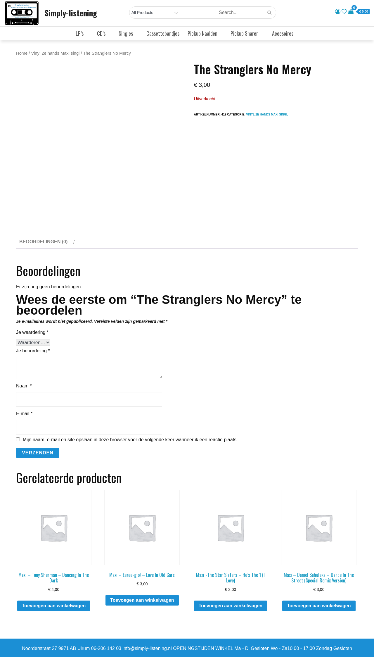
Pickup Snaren (247, 33)
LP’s (82, 33)
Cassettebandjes (162, 33)
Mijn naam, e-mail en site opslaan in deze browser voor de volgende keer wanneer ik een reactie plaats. (130, 439)
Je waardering (32, 332)
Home (21, 53)
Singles (128, 33)
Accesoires (285, 33)
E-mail (24, 413)
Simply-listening (71, 13)
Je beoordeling (33, 350)
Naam (24, 385)
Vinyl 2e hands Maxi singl (55, 53)
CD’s (103, 33)
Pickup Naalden (205, 33)
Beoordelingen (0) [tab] (43, 241)
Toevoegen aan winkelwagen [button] (54, 605)
